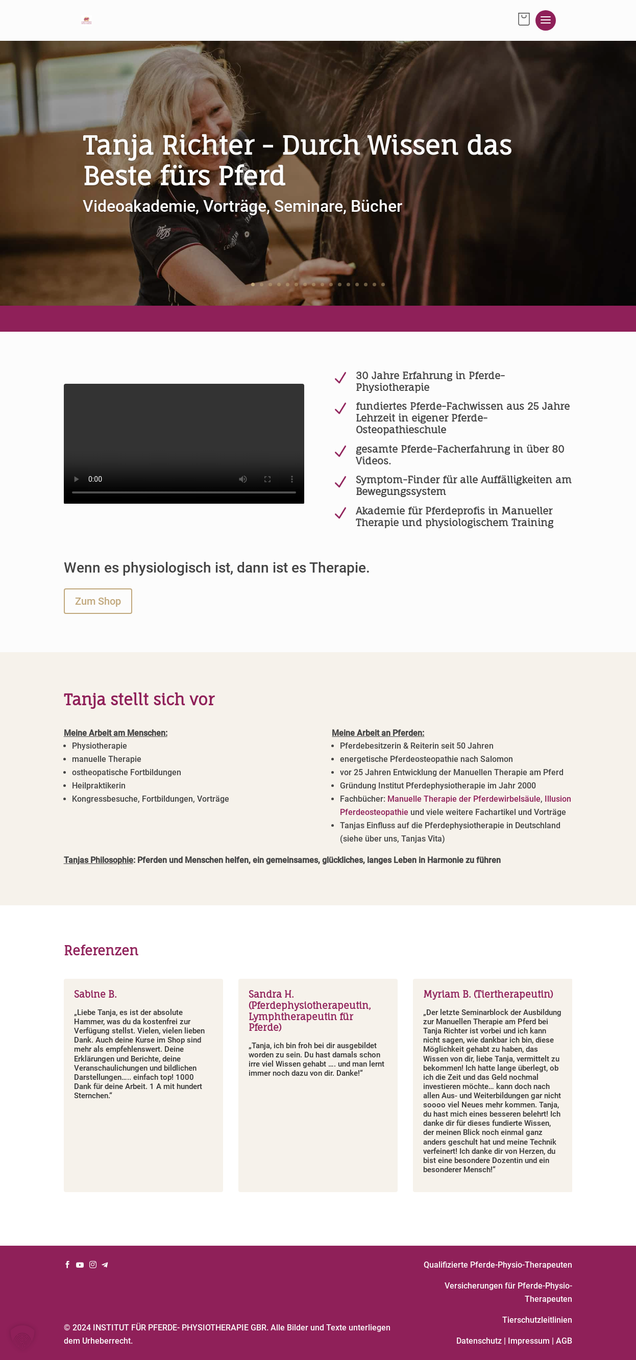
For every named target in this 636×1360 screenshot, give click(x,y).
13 (357, 284)
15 (374, 284)
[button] (22, 1337)
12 (348, 284)
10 (331, 284)
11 (339, 284)
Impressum (529, 1341)
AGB (564, 1341)
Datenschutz (479, 1341)
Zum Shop (98, 601)
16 (383, 284)
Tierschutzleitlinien (537, 1320)
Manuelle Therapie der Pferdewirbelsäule (464, 799)
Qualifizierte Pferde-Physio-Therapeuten (498, 1265)
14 (366, 284)
